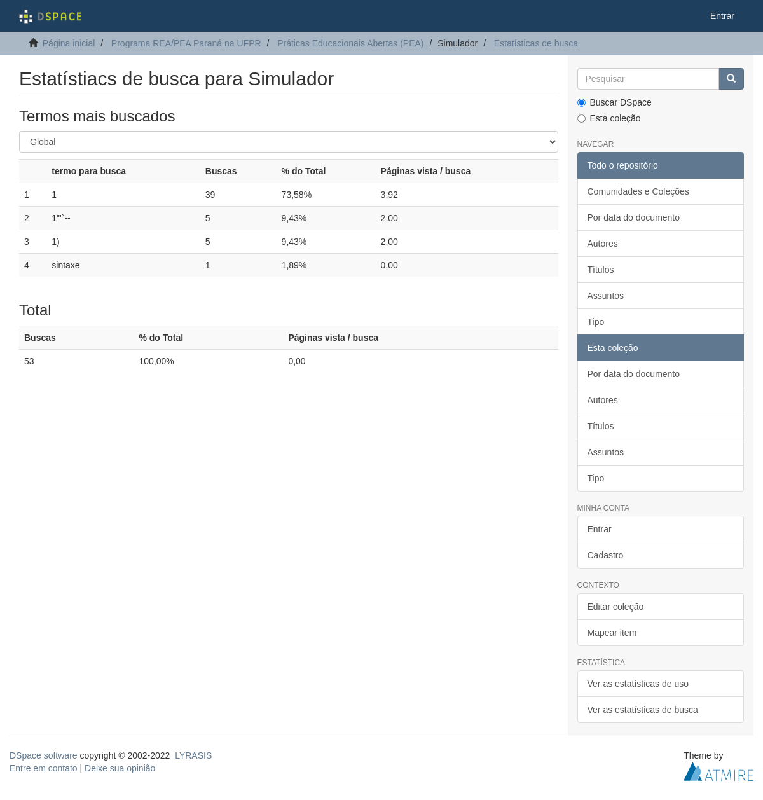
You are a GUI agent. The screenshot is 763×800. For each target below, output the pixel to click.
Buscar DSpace (614, 102)
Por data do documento (634, 217)
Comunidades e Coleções (638, 191)
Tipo (596, 322)
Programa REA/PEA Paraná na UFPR (186, 43)
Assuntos (606, 296)
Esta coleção (609, 118)
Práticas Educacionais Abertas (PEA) (350, 43)
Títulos (601, 270)
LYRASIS (193, 755)
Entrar (600, 529)
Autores (603, 243)
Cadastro (606, 555)
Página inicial (69, 43)
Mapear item (612, 633)
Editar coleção (616, 607)
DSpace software (44, 755)
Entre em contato (44, 768)
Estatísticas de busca (536, 43)
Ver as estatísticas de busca (643, 710)
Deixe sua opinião (120, 768)
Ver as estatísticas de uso (638, 684)
